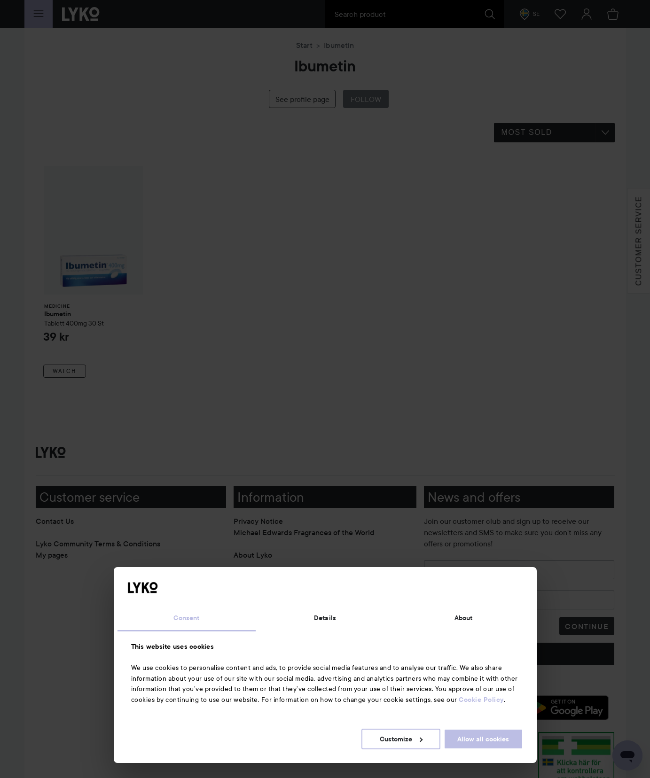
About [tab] (463, 618)
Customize (401, 739)
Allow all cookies (483, 739)
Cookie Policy (481, 699)
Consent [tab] (186, 618)
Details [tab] (325, 618)
